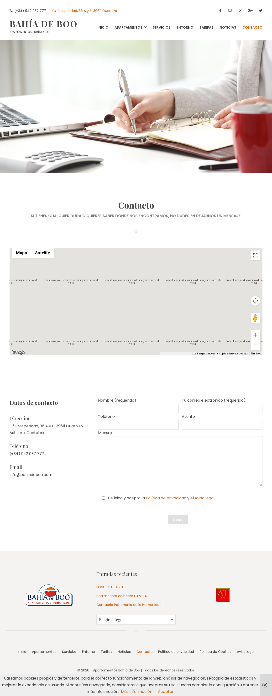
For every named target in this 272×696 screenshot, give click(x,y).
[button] (136, 297)
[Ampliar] (255, 335)
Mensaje (180, 458)
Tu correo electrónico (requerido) (222, 405)
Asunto (222, 422)
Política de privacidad (166, 498)
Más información (136, 691)
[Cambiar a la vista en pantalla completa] (255, 255)
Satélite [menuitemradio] (42, 252)
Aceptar (166, 691)
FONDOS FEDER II (109, 587)
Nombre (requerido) (138, 405)
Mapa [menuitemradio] (21, 252)
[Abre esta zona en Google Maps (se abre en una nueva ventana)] (18, 352)
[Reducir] (255, 345)
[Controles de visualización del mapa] (255, 301)
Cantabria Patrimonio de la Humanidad (129, 604)
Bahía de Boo (44, 23)
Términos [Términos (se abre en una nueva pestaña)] (256, 353)
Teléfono (138, 422)
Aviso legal (204, 498)
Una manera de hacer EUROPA (121, 596)
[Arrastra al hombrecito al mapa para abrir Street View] (255, 318)
